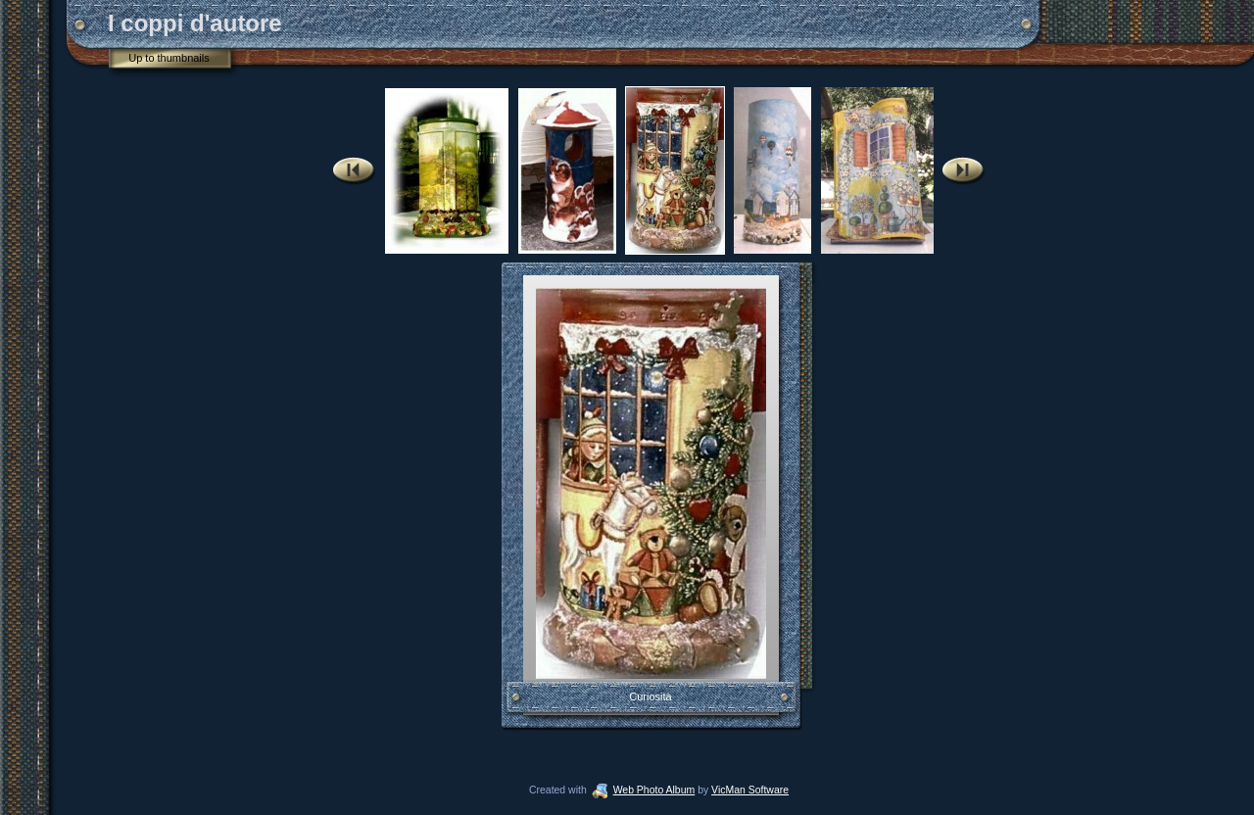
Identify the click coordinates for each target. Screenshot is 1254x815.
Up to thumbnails (169, 58)
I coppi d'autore (195, 23)
